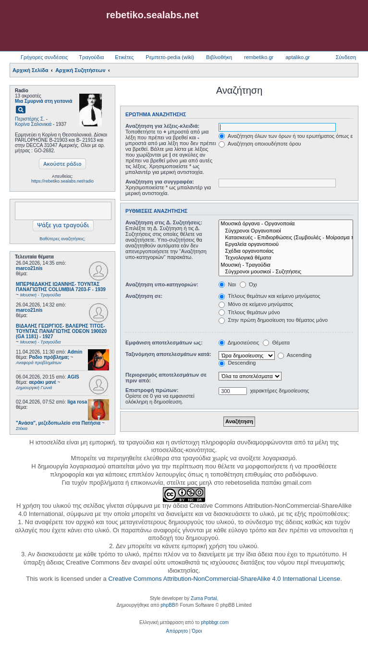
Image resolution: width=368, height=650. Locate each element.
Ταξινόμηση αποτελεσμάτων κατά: (168, 354)
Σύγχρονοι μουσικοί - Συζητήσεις (286, 272)
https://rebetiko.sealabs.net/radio (62, 181)
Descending (237, 363)
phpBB (167, 605)
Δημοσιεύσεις (239, 342)
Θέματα (276, 342)
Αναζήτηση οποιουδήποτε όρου (260, 144)
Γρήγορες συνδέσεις (44, 57)
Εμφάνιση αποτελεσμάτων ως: (164, 342)
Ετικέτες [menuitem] (124, 57)
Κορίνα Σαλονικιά (33, 124)
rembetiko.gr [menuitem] (258, 57)
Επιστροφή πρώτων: (151, 390)
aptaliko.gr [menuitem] (297, 57)
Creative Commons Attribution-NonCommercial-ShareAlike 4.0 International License (224, 578)
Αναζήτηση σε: (143, 296)
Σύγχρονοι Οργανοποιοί (286, 231)
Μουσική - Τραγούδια (286, 265)
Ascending (294, 355)
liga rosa (77, 402)
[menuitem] (177, 631)
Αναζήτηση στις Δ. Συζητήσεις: (163, 222)
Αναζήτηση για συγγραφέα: (159, 181)
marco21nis (29, 268)
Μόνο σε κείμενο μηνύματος (256, 304)
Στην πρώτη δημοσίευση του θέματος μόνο (273, 320)
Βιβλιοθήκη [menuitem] (219, 57)
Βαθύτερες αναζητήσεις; (62, 238)
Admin (74, 352)
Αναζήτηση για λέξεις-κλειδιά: (162, 126)
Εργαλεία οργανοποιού (286, 244)
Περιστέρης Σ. (30, 119)
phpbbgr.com (215, 622)
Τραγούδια (91, 57)
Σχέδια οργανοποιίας (286, 251)
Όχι (248, 284)
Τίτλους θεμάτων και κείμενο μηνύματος (269, 296)
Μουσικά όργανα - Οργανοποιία (286, 224)
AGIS (73, 377)
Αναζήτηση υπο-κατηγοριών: (161, 284)
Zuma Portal (204, 598)
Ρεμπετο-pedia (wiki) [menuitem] (170, 57)
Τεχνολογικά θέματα (286, 258)
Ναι (227, 284)
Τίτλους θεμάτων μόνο (249, 312)
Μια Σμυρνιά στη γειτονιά (43, 101)
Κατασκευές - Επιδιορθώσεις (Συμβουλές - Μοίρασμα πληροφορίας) (286, 237)
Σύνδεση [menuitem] (346, 57)
